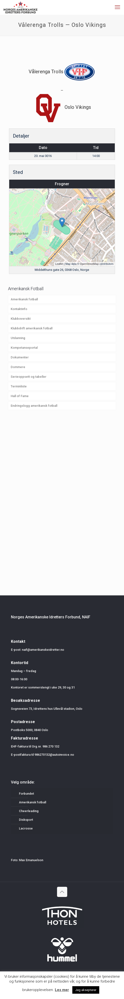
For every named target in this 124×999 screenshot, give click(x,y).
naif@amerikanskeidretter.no (43, 649)
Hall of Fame (20, 396)
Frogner (62, 184)
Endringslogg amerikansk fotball (34, 405)
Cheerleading (29, 811)
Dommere (18, 367)
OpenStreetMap (89, 263)
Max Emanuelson (31, 860)
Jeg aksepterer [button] (85, 990)
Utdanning (18, 338)
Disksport (26, 819)
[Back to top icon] (62, 892)
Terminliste (19, 386)
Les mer (62, 990)
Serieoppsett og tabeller (28, 376)
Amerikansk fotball (24, 299)
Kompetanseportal (24, 347)
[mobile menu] (117, 7)
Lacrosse (26, 828)
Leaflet (59, 263)
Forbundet (26, 793)
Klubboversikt (21, 318)
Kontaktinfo (19, 309)
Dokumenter (20, 357)
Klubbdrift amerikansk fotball (31, 328)
